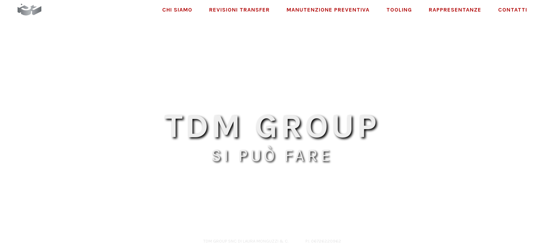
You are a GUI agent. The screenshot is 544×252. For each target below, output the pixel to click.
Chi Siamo (177, 9)
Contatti (512, 9)
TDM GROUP (272, 126)
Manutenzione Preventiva (328, 9)
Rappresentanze (455, 9)
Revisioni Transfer (239, 9)
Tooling (399, 9)
